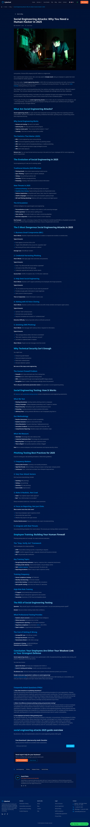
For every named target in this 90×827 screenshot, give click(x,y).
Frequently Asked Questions (25, 687)
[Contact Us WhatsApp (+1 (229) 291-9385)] (77, 2)
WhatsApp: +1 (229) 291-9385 (81, 809)
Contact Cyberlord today (20, 677)
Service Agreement (59, 806)
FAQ (52, 2)
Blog (56, 2)
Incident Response (23, 811)
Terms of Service (59, 803)
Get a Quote (84, 2)
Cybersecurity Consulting (25, 808)
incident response (23, 567)
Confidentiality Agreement (61, 813)
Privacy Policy (58, 816)
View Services (33, 760)
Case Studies (47, 2)
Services (39, 2)
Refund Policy (58, 808)
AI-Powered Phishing (21, 188)
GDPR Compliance (59, 811)
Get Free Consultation (22, 760)
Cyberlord (17, 394)
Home (33, 2)
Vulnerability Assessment (25, 806)
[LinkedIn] (21, 785)
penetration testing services (30, 394)
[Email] (25, 785)
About (59, 2)
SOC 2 (38, 625)
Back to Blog (19, 14)
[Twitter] (23, 785)
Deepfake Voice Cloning (22, 191)
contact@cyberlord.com (80, 811)
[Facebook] (7, 814)
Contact (65, 2)
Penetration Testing (23, 803)
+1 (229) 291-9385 (79, 807)
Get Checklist (70, 746)
